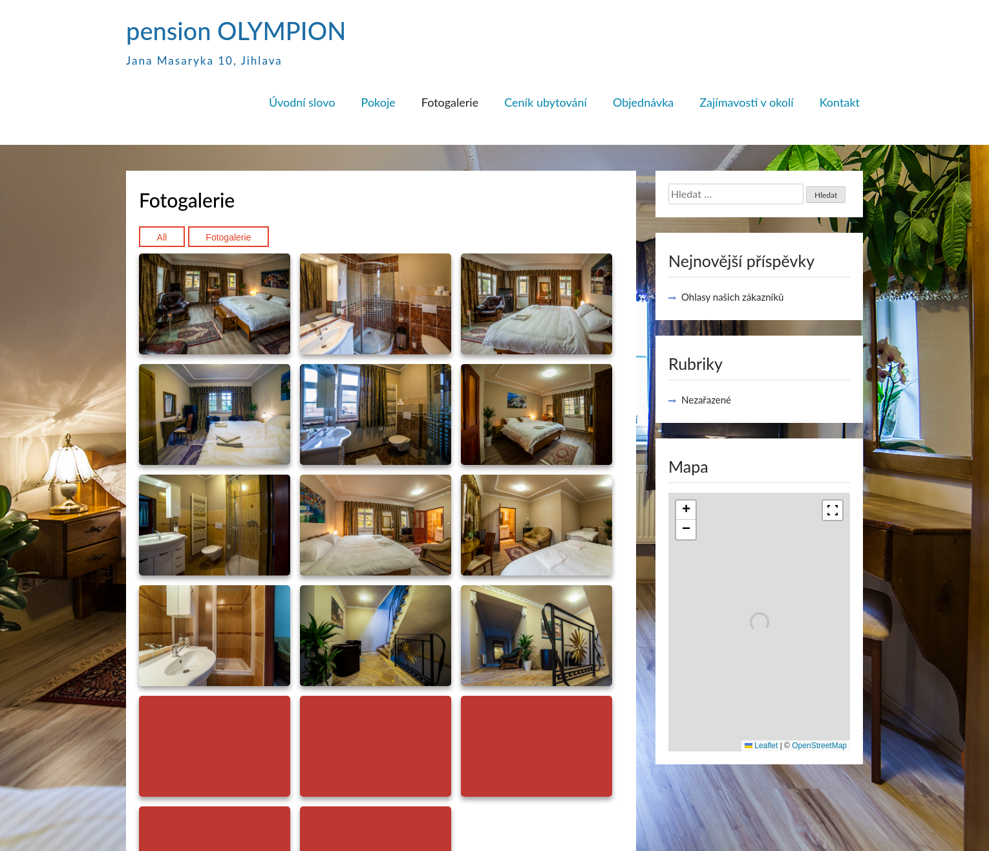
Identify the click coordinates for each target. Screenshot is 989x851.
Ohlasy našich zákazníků (732, 297)
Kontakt (840, 102)
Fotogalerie (449, 102)
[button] (686, 510)
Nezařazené (706, 399)
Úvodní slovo (302, 102)
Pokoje (378, 102)
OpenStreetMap (819, 745)
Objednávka (643, 102)
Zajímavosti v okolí (746, 102)
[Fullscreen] (832, 510)
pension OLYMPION (236, 30)
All (162, 237)
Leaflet (761, 745)
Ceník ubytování (545, 102)
